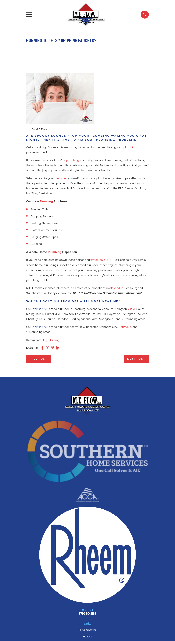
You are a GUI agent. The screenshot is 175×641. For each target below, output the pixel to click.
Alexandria (116, 288)
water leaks (98, 259)
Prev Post (38, 358)
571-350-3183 (87, 613)
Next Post (136, 358)
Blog (44, 340)
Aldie (131, 308)
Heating (87, 636)
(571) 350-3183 (41, 308)
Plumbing (46, 201)
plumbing (129, 147)
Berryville (125, 326)
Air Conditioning (87, 629)
